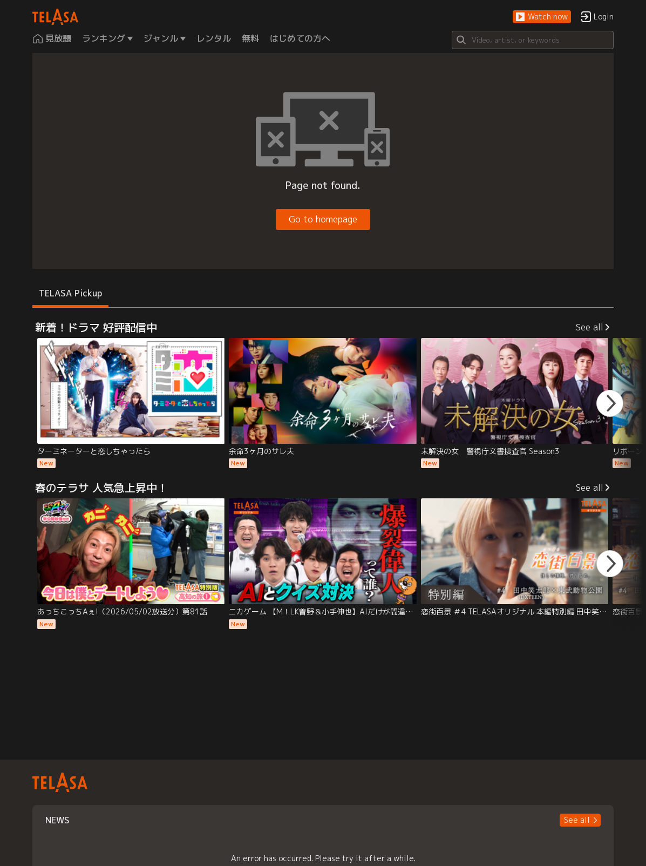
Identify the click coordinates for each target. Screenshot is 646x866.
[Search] (533, 40)
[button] (542, 17)
